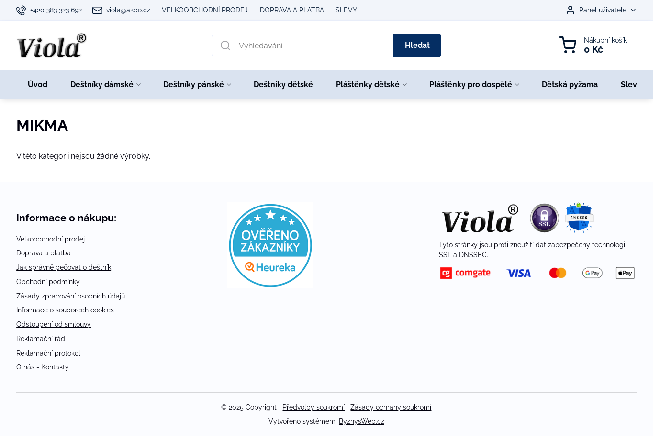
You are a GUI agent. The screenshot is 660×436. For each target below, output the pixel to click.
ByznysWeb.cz (361, 421)
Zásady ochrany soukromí (390, 407)
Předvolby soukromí (313, 407)
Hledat (417, 45)
